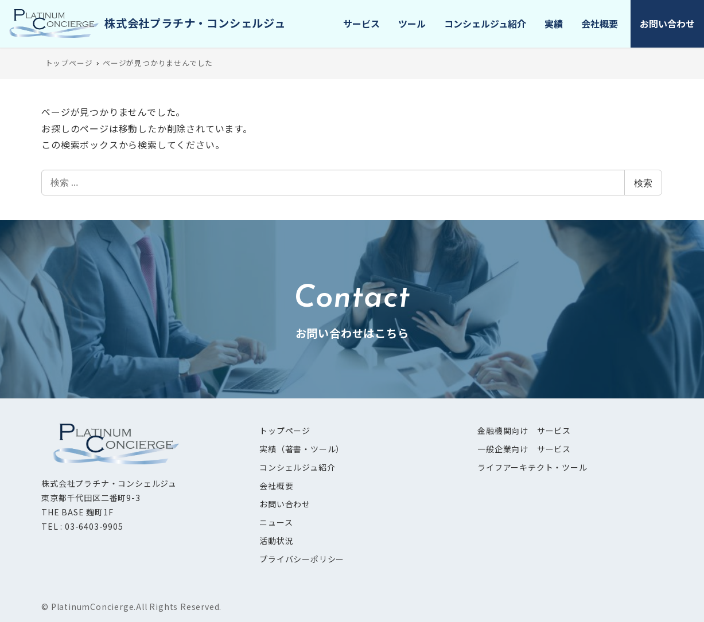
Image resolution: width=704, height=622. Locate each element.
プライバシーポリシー (301, 559)
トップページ (284, 430)
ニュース (276, 522)
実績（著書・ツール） (301, 449)
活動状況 (276, 540)
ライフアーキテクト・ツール (532, 467)
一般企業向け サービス (524, 449)
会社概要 (276, 485)
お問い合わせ (284, 504)
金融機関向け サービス (524, 430)
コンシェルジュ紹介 (297, 467)
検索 (643, 183)
